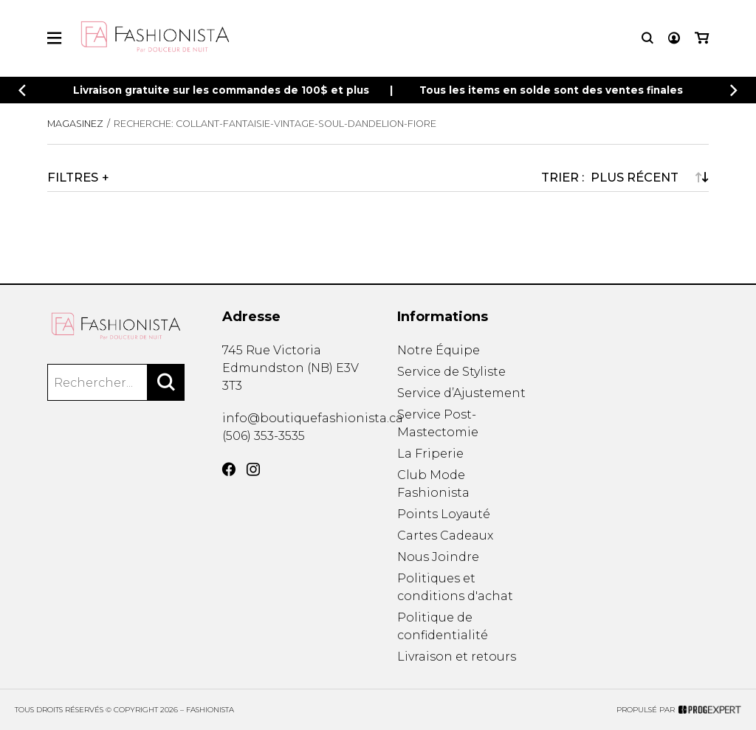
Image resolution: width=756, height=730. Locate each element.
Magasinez (75, 123)
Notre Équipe (438, 350)
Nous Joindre (438, 557)
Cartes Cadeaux (445, 535)
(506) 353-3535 (263, 436)
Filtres (72, 177)
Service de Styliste (451, 372)
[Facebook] (229, 469)
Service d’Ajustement (461, 393)
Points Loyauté (443, 514)
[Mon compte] (674, 38)
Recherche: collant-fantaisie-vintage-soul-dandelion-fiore (275, 123)
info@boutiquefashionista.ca (312, 418)
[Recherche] (647, 38)
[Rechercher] (166, 382)
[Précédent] (22, 90)
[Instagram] (253, 469)
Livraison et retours (456, 657)
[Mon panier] (702, 38)
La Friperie (430, 454)
